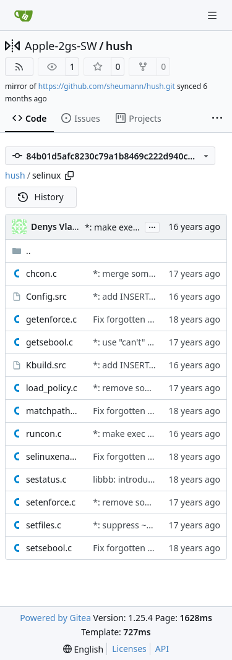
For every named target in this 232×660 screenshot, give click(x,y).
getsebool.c (49, 342)
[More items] (217, 118)
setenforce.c (50, 502)
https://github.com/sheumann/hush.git (106, 86)
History (41, 197)
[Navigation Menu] (213, 15)
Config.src (46, 296)
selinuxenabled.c (53, 456)
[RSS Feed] (19, 66)
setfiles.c (43, 525)
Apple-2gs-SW (61, 46)
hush (119, 46)
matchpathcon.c (53, 411)
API (162, 648)
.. (21, 250)
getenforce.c (51, 319)
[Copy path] (69, 175)
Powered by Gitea (55, 618)
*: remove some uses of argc (151, 388)
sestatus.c (46, 479)
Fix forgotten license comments (157, 319)
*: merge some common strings (157, 273)
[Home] (23, 15)
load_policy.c (51, 388)
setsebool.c (49, 548)
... (152, 226)
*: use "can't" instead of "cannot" (159, 342)
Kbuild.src (46, 365)
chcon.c (41, 273)
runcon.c (43, 433)
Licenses (129, 648)
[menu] (83, 649)
